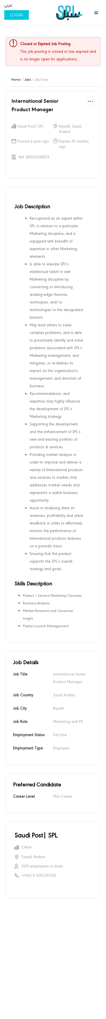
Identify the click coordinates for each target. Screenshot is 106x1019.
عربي (8, 5)
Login (16, 15)
